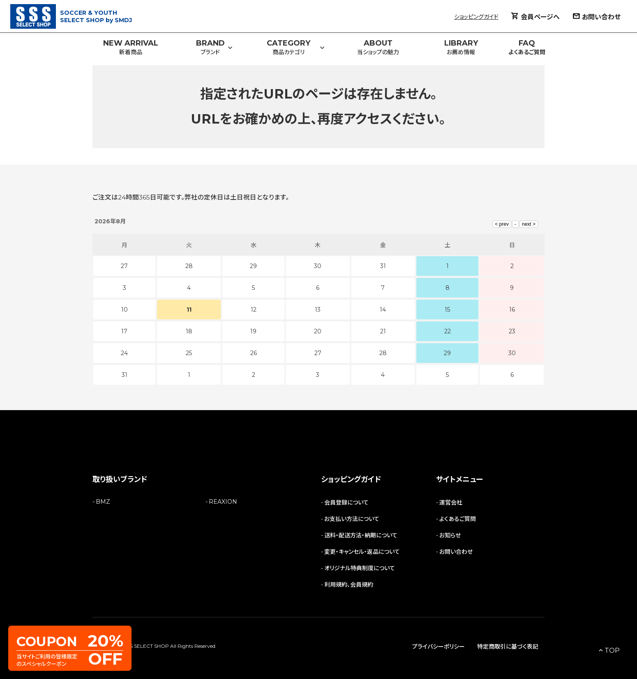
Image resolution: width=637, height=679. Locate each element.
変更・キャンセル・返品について (362, 551)
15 (447, 309)
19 (253, 331)
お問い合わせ (456, 551)
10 (124, 309)
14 (383, 309)
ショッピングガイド (476, 17)
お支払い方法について (351, 519)
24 (124, 353)
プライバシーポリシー (438, 646)
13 (318, 309)
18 (189, 331)
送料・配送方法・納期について (360, 535)
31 (124, 374)
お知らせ (450, 535)
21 (383, 331)
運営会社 (450, 502)
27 (317, 353)
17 (124, 331)
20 (317, 331)
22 (447, 331)
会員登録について (346, 502)
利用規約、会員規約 (348, 584)
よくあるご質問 (457, 519)
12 (253, 309)
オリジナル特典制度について (359, 568)
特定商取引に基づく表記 (507, 646)
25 (189, 353)
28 (383, 353)
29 (447, 353)
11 (189, 309)
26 (253, 353)
